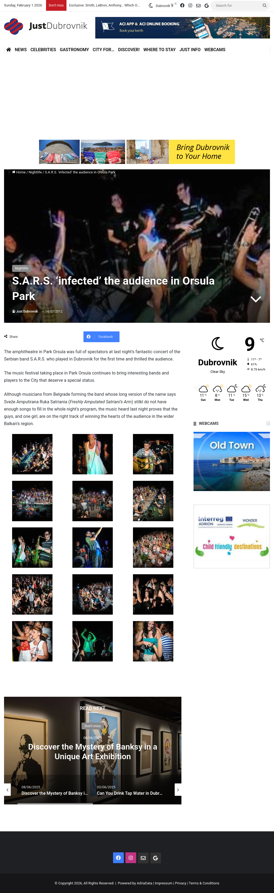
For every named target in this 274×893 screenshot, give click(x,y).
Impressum (163, 883)
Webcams (214, 49)
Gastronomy (74, 49)
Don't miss (93, 726)
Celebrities (43, 49)
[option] (92, 750)
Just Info (190, 49)
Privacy (180, 883)
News (21, 49)
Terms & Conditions (204, 883)
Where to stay (159, 49)
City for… (103, 49)
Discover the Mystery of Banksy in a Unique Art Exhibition (92, 751)
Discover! (129, 49)
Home (19, 172)
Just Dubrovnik (27, 311)
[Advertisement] (137, 96)
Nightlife (35, 172)
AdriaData (144, 883)
